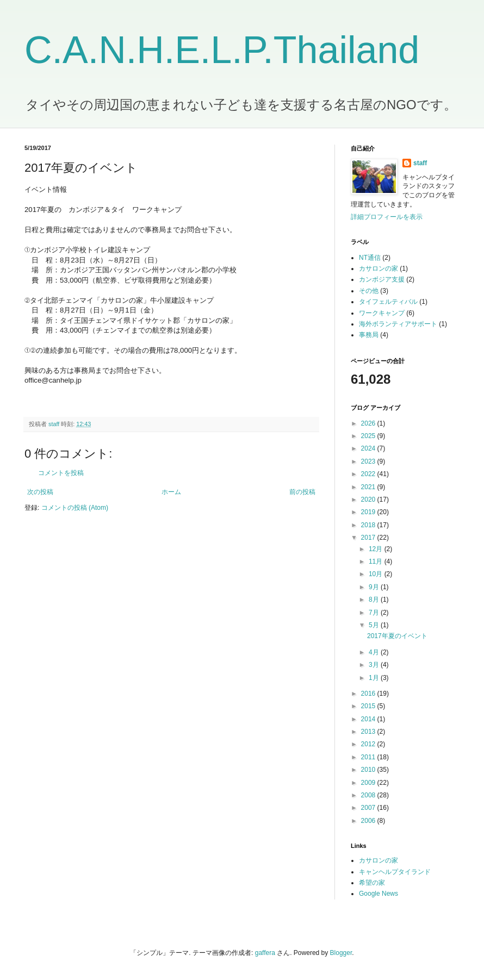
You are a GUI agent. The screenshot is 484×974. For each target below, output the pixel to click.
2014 (369, 719)
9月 (375, 587)
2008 (369, 795)
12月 (376, 549)
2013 (369, 731)
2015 (369, 706)
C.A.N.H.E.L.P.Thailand (221, 50)
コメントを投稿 (61, 473)
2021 (369, 487)
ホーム (171, 492)
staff (420, 163)
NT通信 (370, 257)
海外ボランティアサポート (398, 324)
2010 (369, 769)
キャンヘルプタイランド (395, 872)
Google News (378, 893)
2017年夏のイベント (397, 636)
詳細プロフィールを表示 (387, 217)
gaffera (265, 953)
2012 (369, 744)
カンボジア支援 (382, 279)
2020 (369, 499)
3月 (375, 665)
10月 (376, 574)
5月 (375, 625)
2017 (369, 537)
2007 (369, 807)
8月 (375, 599)
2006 (369, 821)
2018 (369, 525)
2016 (369, 693)
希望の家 (372, 882)
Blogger (341, 953)
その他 (368, 291)
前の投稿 (302, 492)
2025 (369, 436)
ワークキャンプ (382, 313)
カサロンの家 (378, 268)
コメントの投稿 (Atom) (74, 507)
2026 (369, 423)
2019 (369, 512)
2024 (369, 448)
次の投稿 (40, 492)
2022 (369, 474)
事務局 (368, 335)
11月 (376, 561)
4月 (375, 652)
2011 (369, 757)
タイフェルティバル (388, 301)
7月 (375, 612)
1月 (375, 678)
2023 (369, 461)
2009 (369, 782)
